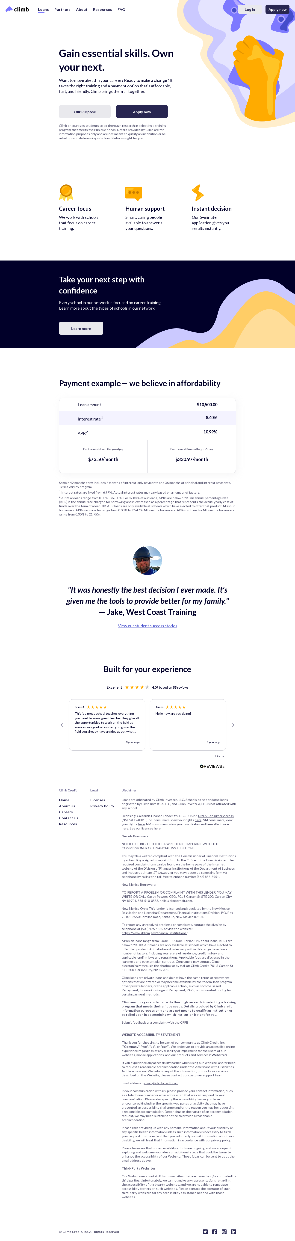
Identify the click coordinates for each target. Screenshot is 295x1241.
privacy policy (220, 1140)
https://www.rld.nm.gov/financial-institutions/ (154, 933)
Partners (62, 9)
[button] (62, 724)
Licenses (97, 800)
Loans (43, 9)
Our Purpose (85, 112)
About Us (67, 806)
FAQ (122, 9)
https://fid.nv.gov (157, 872)
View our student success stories (147, 625)
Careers (66, 812)
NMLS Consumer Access (216, 816)
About (82, 9)
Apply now (277, 9)
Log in (250, 9)
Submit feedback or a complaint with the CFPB (155, 1022)
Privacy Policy (102, 806)
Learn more (81, 328)
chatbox (165, 966)
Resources (102, 9)
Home (64, 800)
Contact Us (68, 818)
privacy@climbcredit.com (160, 1083)
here (198, 820)
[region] (147, 725)
